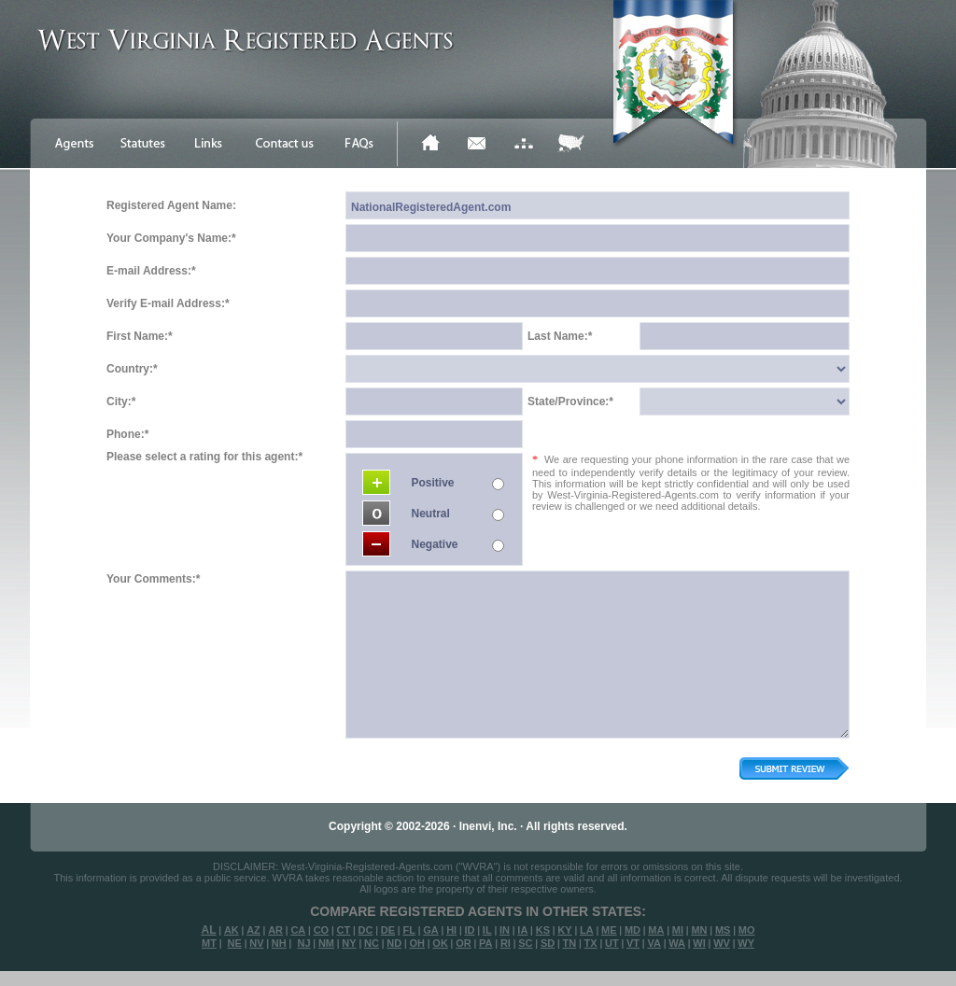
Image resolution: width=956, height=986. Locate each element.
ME (609, 930)
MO (746, 930)
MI (677, 930)
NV (256, 943)
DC (365, 930)
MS (723, 930)
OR (463, 943)
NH (279, 943)
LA (587, 930)
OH (417, 943)
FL (408, 930)
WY (746, 943)
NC (371, 943)
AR (275, 930)
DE (388, 930)
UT (612, 943)
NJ (303, 943)
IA (522, 930)
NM (326, 943)
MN (699, 930)
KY (564, 930)
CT (344, 930)
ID (469, 930)
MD (632, 930)
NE (235, 943)
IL (487, 930)
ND (394, 943)
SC (525, 943)
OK (440, 943)
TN (570, 943)
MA (656, 930)
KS (543, 930)
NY (349, 943)
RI (505, 943)
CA (297, 930)
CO (322, 930)
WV (721, 943)
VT (633, 943)
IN (504, 930)
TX (591, 943)
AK (231, 930)
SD (548, 943)
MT (209, 943)
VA (653, 943)
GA (431, 930)
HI (451, 930)
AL (209, 930)
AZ (253, 930)
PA (485, 943)
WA (676, 943)
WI (699, 943)
